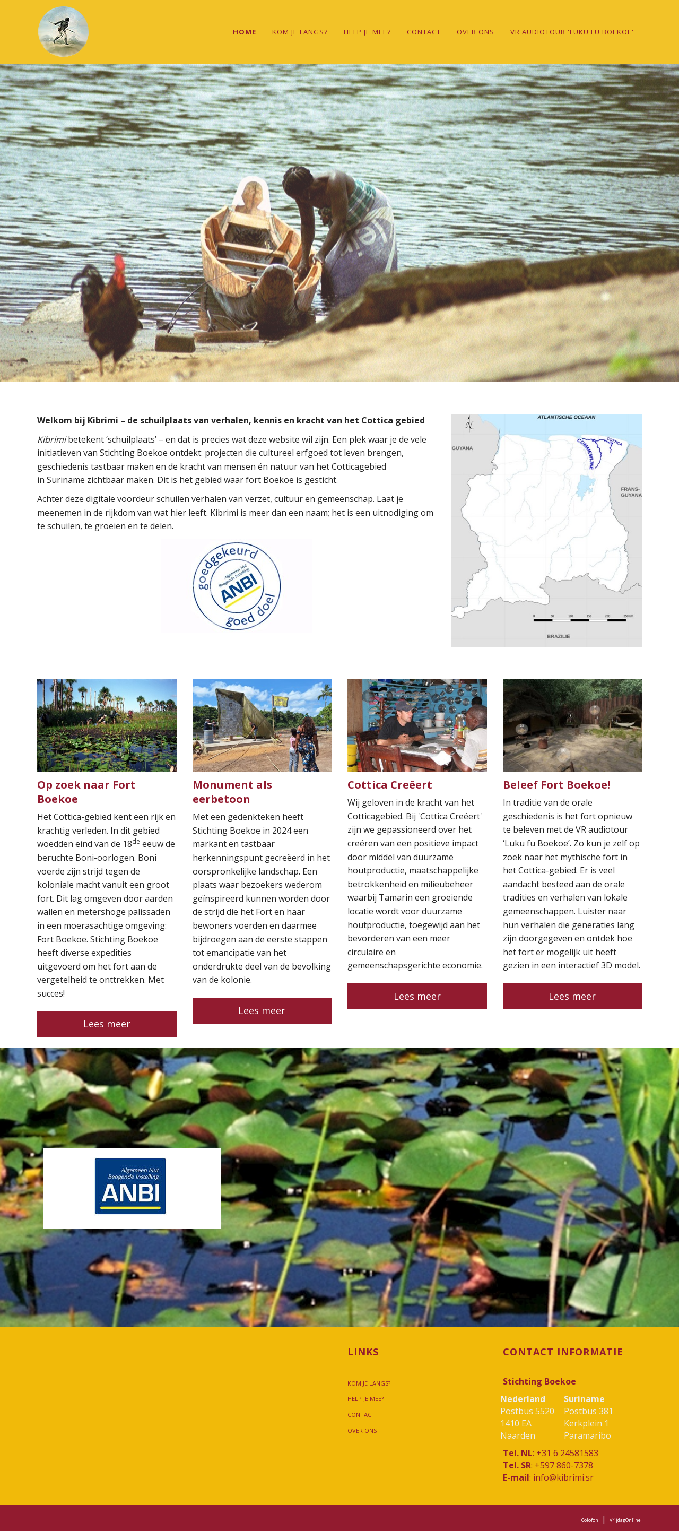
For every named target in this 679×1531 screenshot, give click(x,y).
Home (244, 32)
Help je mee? (367, 32)
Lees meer (106, 1023)
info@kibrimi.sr (563, 1477)
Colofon (589, 1520)
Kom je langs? (300, 32)
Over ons (475, 32)
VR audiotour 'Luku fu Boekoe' (572, 32)
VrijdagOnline (625, 1520)
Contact (424, 32)
